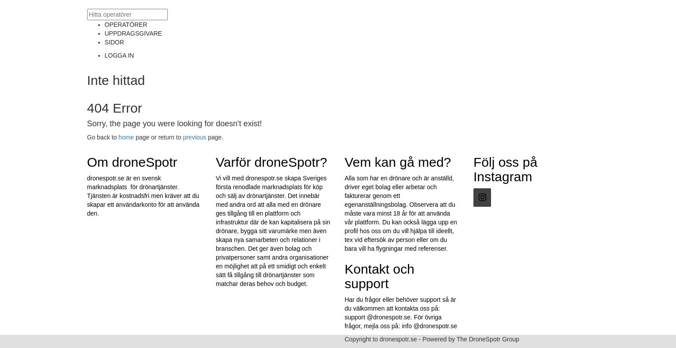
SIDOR (114, 42)
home (126, 137)
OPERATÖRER (126, 24)
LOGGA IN (119, 55)
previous (194, 137)
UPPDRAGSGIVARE (133, 33)
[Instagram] (482, 197)
